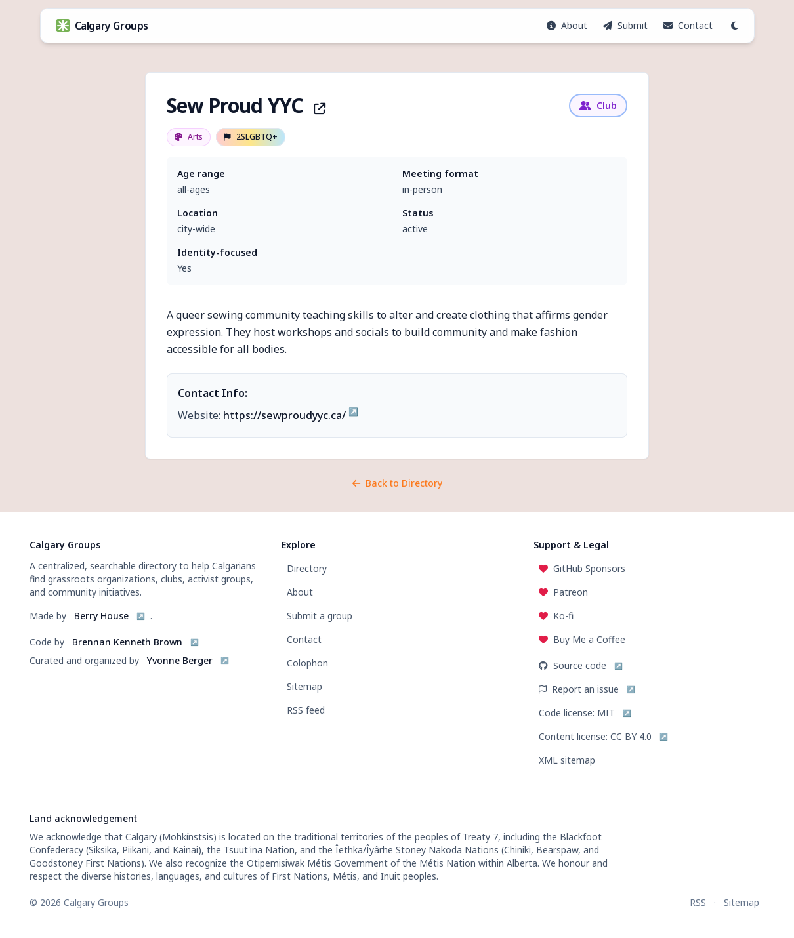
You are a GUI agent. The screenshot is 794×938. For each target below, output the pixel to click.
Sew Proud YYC (246, 105)
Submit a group (319, 615)
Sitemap (304, 686)
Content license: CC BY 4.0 (595, 736)
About (300, 592)
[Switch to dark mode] (734, 25)
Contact (304, 639)
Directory (307, 568)
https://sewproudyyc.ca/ (284, 415)
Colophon (307, 663)
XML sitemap (567, 760)
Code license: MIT (577, 712)
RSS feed (306, 710)
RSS (698, 902)
